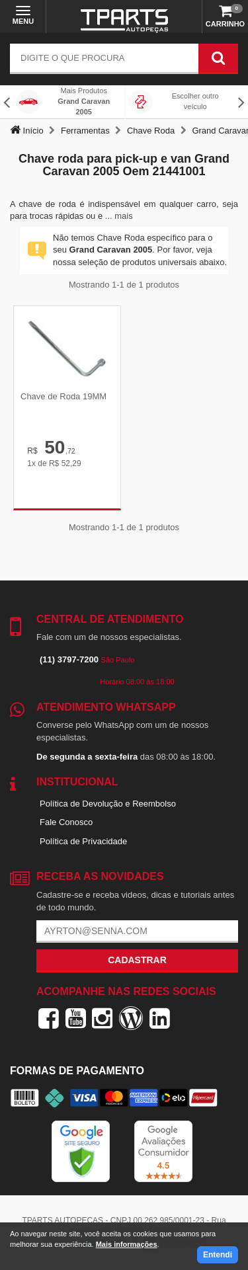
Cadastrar (137, 960)
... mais (119, 216)
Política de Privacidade (83, 841)
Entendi (217, 1254)
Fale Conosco (66, 822)
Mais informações (126, 1244)
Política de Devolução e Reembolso (108, 804)
